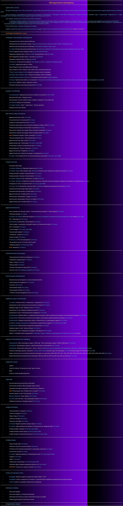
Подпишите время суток (29, 168)
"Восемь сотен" (13, 270)
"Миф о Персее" (13, 416)
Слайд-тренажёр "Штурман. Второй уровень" (22, 176)
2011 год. (57, 355)
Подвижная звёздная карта (20, 56)
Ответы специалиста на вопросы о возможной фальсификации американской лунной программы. (44, 479)
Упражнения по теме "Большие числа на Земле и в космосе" (26, 305)
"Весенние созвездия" (15, 421)
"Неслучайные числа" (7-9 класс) (18, 242)
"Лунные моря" (13, 264)
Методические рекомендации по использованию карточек (25, 279)
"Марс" (11, 459)
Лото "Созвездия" (14, 227)
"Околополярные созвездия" (17, 411)
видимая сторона (21, 82)
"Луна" (23, 105)
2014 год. (67, 355)
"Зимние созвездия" (15, 418)
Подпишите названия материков (32, 181)
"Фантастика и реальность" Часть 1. (27, 348)
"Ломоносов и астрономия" (17, 461)
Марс (10, 370)
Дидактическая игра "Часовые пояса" (20, 201)
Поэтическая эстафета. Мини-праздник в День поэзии (24, 385)
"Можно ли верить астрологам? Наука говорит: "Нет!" (31, 476)
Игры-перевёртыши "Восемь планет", (20, 211)
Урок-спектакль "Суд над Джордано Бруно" (27, 398)
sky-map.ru (33, 56)
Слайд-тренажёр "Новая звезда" (18, 431)
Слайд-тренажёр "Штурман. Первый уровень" (22, 173)
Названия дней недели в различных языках (21, 499)
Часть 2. (40, 348)
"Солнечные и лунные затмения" (24, 467)
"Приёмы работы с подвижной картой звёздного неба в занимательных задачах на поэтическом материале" (49, 315)
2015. (74, 353)
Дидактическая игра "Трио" (17, 117)
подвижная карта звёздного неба (23, 51)
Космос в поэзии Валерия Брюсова (19, 373)
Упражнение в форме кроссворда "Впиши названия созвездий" (27, 130)
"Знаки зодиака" (52, 211)
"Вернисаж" (16, 247)
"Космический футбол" (24, 239)
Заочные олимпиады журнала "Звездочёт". (21, 350)
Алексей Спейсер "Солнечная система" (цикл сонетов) (24, 368)
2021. (93, 353)
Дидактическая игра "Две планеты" (19, 140)
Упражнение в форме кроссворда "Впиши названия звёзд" (26, 132)
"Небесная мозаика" (15, 214)
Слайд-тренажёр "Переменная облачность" (21, 434)
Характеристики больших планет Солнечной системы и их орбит (27, 496)
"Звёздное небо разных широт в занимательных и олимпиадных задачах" (39, 320)
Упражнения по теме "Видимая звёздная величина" (23, 310)
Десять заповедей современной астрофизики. (28, 482)
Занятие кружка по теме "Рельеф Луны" (20, 393)
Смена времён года (25, 170)
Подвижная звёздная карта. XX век (19, 54)
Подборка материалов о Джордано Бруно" (21, 401)
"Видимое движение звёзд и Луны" (25, 423)
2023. (100, 353)
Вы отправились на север (30, 178)
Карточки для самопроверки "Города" (20, 196)
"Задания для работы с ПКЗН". (24, 64)
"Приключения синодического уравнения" (30, 325)
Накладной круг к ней (41, 54)
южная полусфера (45, 72)
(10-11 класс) (32, 242)
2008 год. (46, 355)
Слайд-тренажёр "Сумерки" (17, 429)
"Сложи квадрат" (14, 229)
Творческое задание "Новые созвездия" (24, 135)
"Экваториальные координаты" (18, 282)
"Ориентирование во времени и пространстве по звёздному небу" (34, 426)
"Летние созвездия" (14, 413)
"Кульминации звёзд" (15, 287)
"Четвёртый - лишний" (15, 234)
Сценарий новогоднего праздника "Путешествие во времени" (26, 388)
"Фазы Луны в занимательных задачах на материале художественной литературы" (41, 318)
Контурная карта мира (15, 165)
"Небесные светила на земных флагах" (20, 446)
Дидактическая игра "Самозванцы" (19, 143)
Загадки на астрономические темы (19, 122)
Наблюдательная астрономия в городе (20, 44)
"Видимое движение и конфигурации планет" (28, 454)
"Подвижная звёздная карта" (17, 259)
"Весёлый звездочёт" (29, 216)
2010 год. (51, 355)
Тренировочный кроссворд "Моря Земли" (21, 188)
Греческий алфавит (14, 491)
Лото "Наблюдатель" (15, 219)
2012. (65, 353)
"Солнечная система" (15, 451)
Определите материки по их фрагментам (71, 181)
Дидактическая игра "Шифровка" (18, 150)
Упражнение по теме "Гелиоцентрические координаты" (24, 312)
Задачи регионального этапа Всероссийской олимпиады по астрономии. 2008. (31, 353)
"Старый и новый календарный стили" (20, 292)
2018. (84, 353)
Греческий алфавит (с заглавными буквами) (21, 494)
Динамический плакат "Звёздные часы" (20, 97)
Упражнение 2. (39, 302)
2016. (77, 353)
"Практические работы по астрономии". (26, 79)
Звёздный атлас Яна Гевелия (17, 107)
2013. (68, 353)
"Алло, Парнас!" (25, 396)
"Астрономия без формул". (24, 62)
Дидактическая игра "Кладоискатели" (19, 194)
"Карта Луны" (29, 105)
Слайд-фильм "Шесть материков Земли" (20, 183)
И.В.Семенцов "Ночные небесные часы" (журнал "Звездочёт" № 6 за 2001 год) (31, 100)
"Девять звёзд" (13, 262)
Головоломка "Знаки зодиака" (25, 221)
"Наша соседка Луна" (15, 444)
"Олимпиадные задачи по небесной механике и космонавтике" (34, 345)
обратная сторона (32, 82)
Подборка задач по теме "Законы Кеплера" (21, 328)
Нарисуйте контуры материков (50, 181)
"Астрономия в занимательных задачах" (40, 323)
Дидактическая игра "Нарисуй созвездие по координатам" (25, 153)
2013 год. (62, 355)
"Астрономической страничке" (39, 77)
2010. (58, 353)
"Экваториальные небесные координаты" (21, 257)
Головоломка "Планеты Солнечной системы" (22, 145)
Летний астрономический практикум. (25, 49)
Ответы (75, 216)
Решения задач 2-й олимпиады (80, 350)
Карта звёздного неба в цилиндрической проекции (23, 67)
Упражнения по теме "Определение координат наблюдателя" (26, 330)
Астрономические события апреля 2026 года (22, 41)
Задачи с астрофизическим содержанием (21, 333)
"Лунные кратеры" (39, 105)
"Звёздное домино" (14, 244)
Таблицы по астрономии (23, 102)
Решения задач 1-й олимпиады (55, 350)
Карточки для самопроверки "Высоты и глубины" (23, 199)
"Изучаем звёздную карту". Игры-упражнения (22, 138)
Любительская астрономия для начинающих (22, 46)
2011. (62, 353)
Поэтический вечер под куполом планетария (22, 383)
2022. (96, 353)
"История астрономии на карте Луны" (20, 267)
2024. (103, 353)
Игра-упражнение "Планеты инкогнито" (20, 148)
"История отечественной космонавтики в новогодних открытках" (27, 449)
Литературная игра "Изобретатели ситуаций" (25, 391)
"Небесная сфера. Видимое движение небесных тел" (24, 464)
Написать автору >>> (79, 29)
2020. (90, 353)
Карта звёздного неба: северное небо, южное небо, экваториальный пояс (30, 69)
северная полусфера (33, 72)
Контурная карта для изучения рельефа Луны (22, 85)
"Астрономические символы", (39, 211)
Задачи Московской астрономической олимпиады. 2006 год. (26, 355)
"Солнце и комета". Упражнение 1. (25, 302)
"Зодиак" (11, 456)
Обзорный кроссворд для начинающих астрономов (24, 127)
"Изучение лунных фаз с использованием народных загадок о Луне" (28, 125)
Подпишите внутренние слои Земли (54, 186)
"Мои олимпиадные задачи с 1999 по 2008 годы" (55, 343)
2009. (55, 353)
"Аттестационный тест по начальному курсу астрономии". (31, 156)
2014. (71, 353)
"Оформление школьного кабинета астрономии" (33, 94)
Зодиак (11, 365)
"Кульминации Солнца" (16, 290)
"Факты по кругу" (14, 237)
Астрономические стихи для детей (19, 120)
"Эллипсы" (12, 285)
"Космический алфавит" (16, 232)
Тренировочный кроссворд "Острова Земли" (22, 191)
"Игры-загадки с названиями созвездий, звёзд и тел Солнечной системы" (30, 224)
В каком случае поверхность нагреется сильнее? (52, 170)
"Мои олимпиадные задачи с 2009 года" (29, 343)
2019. (87, 353)
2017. (81, 353)
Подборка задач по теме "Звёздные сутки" (21, 307)
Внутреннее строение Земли (28, 186)
